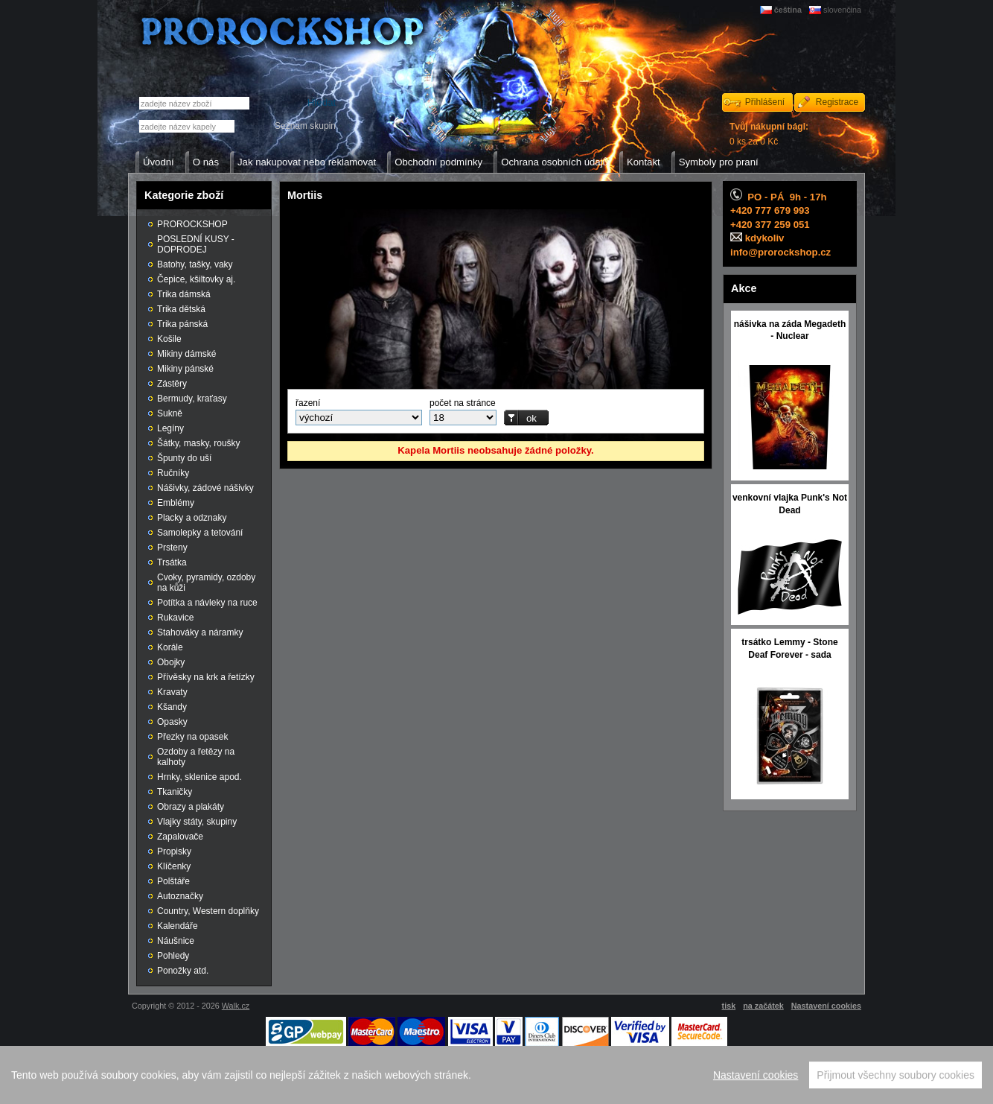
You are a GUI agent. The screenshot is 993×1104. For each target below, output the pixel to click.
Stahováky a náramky (200, 632)
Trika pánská (182, 324)
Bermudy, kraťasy (192, 398)
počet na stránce (463, 403)
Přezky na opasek (192, 737)
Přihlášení (765, 102)
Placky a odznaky (191, 518)
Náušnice (175, 941)
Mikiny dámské (186, 354)
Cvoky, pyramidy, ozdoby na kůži (206, 582)
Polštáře (173, 881)
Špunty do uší (184, 458)
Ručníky (173, 473)
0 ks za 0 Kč (768, 134)
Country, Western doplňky (208, 911)
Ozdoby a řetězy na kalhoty (195, 756)
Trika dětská (181, 309)
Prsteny (172, 547)
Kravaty (172, 692)
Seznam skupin (305, 126)
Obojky (171, 662)
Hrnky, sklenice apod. (199, 777)
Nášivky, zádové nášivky (205, 488)
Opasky (172, 722)
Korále (170, 647)
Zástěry (172, 383)
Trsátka (172, 562)
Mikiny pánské (185, 369)
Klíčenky (174, 866)
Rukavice (175, 617)
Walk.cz (235, 1005)
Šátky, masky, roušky (198, 443)
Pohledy (173, 956)
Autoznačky (180, 896)
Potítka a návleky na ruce (207, 602)
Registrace (837, 102)
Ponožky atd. (182, 970)
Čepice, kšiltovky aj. (196, 279)
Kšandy (172, 707)
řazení (308, 403)
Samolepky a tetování (200, 532)
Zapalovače (180, 836)
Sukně (169, 413)
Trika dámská (184, 294)
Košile (169, 339)
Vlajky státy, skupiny (197, 821)
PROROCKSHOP (192, 224)
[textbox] (186, 126)
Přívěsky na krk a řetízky (206, 677)
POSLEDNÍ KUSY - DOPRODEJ (195, 244)
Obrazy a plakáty (190, 807)
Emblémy (175, 503)
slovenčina (842, 9)
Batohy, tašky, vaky (195, 264)
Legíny (170, 428)
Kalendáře (177, 926)
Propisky (174, 851)
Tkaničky (174, 792)
